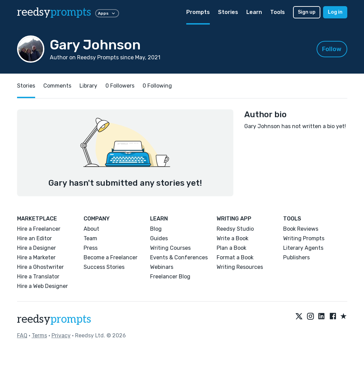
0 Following (157, 85)
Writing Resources (240, 267)
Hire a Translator (38, 276)
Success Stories (104, 267)
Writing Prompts (303, 238)
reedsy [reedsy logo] (54, 12)
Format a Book (235, 257)
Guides (159, 238)
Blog (156, 229)
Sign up (307, 12)
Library (88, 85)
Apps (107, 13)
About (91, 229)
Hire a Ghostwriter (40, 267)
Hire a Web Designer (42, 286)
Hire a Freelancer (38, 229)
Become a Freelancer (110, 257)
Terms (39, 335)
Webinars (161, 267)
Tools (277, 12)
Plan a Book (231, 248)
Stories (228, 12)
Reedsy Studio (235, 229)
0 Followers (119, 85)
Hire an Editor (34, 238)
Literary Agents (303, 248)
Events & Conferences (179, 257)
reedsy (54, 319)
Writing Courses (170, 248)
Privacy (61, 335)
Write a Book (232, 238)
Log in (335, 12)
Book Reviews (300, 229)
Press (91, 248)
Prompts (198, 12)
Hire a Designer (36, 248)
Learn (254, 12)
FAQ (22, 335)
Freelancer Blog (170, 276)
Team (90, 238)
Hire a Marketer (36, 257)
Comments (57, 85)
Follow (331, 49)
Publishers (296, 257)
